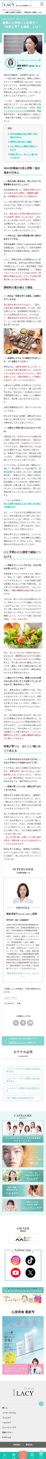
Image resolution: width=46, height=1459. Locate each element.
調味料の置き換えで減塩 (21, 142)
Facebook (23, 1023)
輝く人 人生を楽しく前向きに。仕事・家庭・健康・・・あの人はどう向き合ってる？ (22, 1156)
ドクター (41, 1458)
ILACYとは (6, 1437)
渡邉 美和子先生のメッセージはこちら (23, 975)
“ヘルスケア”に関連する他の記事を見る (23, 1089)
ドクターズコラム (22, 1132)
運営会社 (29, 1445)
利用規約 (16, 1445)
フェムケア (22, 1176)
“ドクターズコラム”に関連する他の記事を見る (23, 1070)
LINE (30, 1023)
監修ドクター (7, 1432)
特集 (13, 1458)
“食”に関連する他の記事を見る (20, 1098)
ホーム (4, 1458)
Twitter (16, 1023)
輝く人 (4, 1408)
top (41, 1403)
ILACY (18, 1042)
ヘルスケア (10, 1003)
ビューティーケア (22, 1205)
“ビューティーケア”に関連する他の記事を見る (23, 1080)
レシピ (32, 1458)
